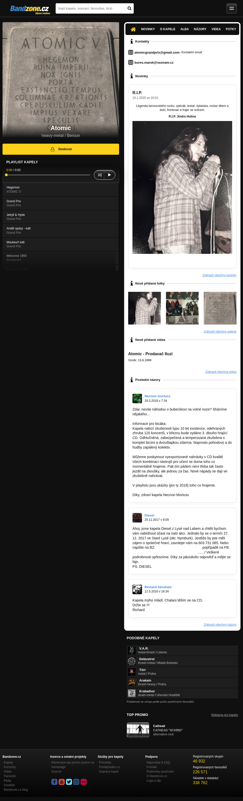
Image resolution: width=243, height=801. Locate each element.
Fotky (231, 29)
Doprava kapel (108, 771)
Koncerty (10, 767)
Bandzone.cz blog (16, 789)
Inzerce (56, 771)
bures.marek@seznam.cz (153, 62)
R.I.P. (137, 93)
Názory (200, 29)
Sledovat (61, 149)
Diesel (149, 515)
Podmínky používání (160, 771)
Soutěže (9, 785)
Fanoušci (10, 776)
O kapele (167, 29)
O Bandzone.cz (157, 776)
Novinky (148, 29)
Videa (216, 29)
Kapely (8, 762)
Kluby (7, 780)
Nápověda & (158, 762)
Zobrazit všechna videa (220, 372)
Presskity (105, 762)
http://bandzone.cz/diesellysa (178, 547)
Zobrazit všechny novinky (219, 275)
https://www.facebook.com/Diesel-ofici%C (164, 552)
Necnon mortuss (157, 396)
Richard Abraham (158, 587)
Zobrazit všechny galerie (220, 331)
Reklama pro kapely (224, 715)
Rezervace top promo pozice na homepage (72, 765)
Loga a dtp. (154, 780)
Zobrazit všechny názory (220, 624)
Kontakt (152, 767)
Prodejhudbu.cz (109, 767)
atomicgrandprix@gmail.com (157, 52)
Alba (184, 29)
